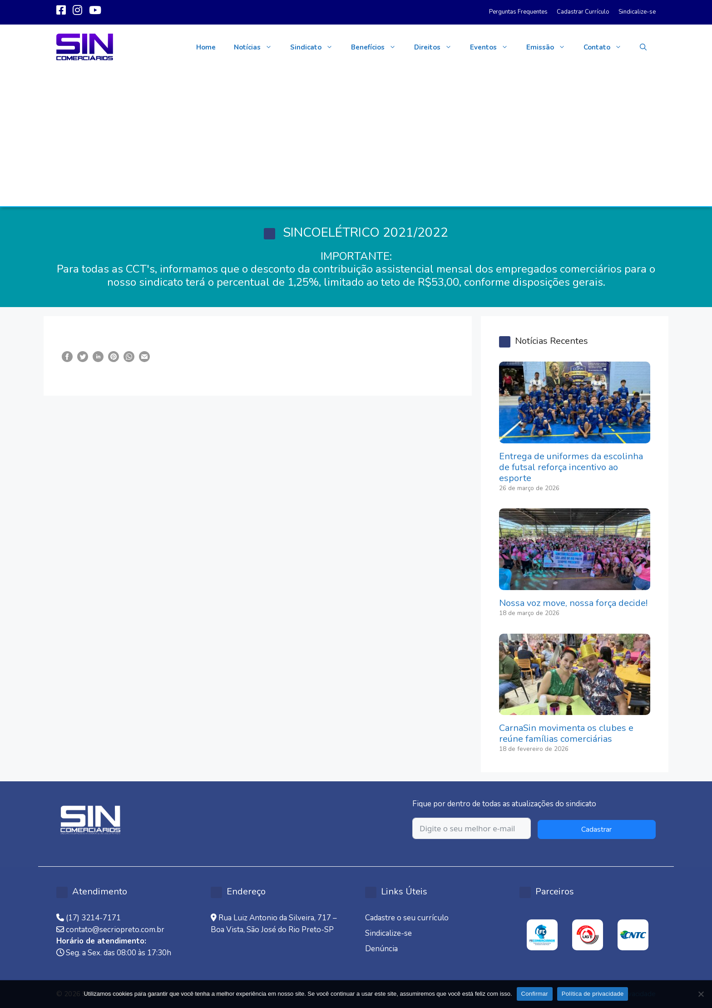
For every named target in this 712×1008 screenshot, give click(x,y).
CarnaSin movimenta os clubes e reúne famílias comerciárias (566, 733)
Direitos (437, 47)
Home (206, 47)
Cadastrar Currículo (583, 12)
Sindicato (316, 47)
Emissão (550, 47)
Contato (607, 47)
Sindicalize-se (637, 12)
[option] (542, 935)
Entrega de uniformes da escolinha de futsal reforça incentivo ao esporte (571, 467)
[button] (643, 47)
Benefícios (378, 47)
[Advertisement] (356, 138)
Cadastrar (596, 829)
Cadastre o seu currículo (407, 918)
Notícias (257, 47)
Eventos (493, 47)
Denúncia (381, 948)
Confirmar (534, 993)
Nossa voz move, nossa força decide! (573, 603)
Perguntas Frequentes (518, 12)
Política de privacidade (593, 993)
